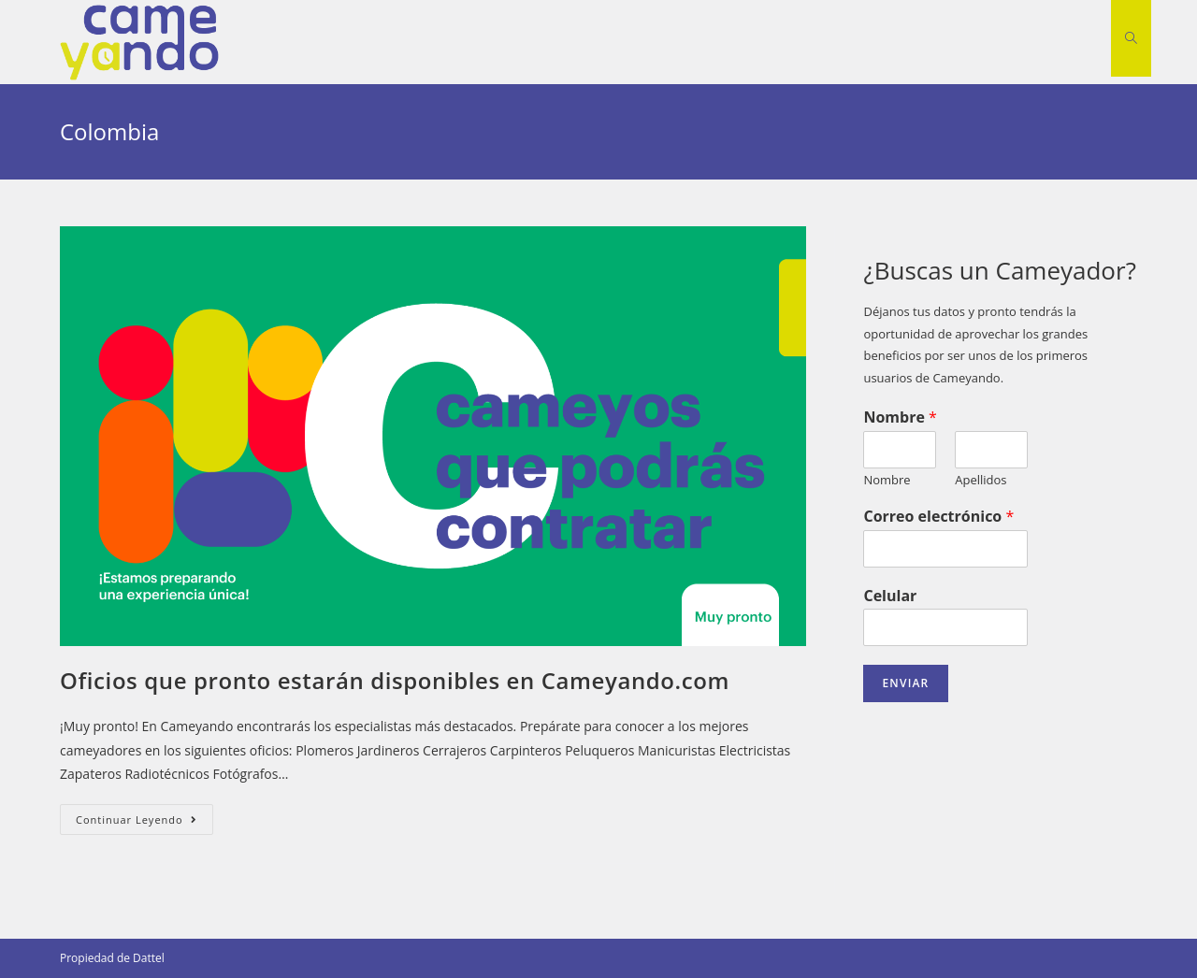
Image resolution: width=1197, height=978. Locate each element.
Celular (889, 596)
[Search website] (1131, 38)
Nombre (899, 417)
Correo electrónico (938, 516)
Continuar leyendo (144, 823)
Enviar (905, 683)
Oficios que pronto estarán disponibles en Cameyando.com (394, 680)
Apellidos (980, 480)
